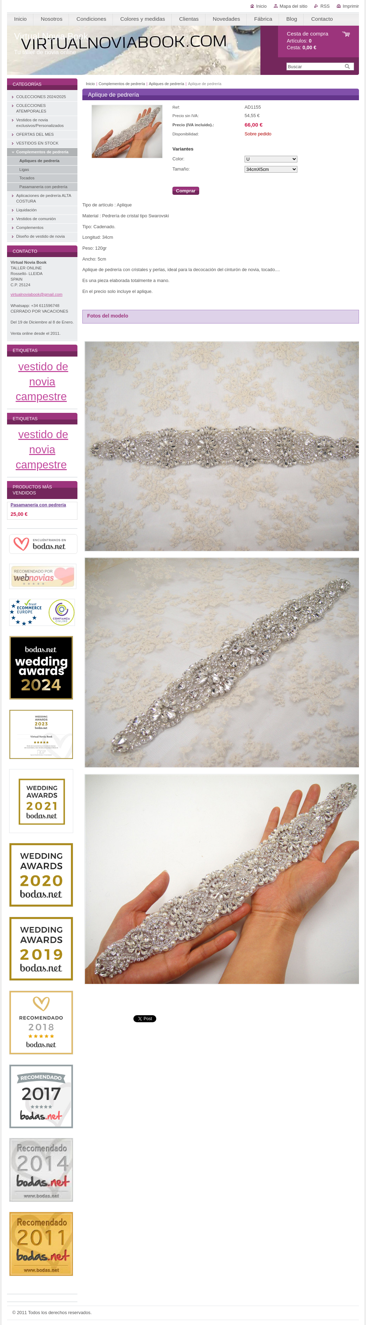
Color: (178, 158)
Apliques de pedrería (166, 84)
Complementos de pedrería (122, 84)
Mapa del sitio (294, 6)
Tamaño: (181, 169)
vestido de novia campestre (42, 381)
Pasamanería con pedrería (38, 505)
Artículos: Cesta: (307, 40)
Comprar (186, 190)
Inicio (261, 6)
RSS (324, 6)
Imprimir (351, 6)
